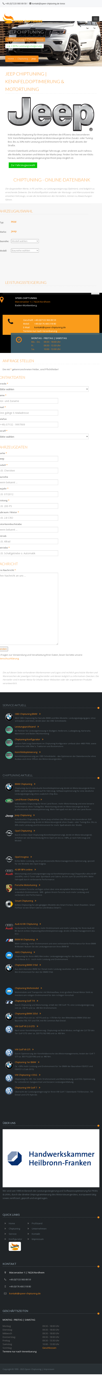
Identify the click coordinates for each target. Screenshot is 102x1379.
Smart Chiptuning (24, 900)
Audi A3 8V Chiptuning (26, 923)
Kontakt (33, 1233)
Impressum (35, 1239)
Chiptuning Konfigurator (27, 739)
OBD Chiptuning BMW (26, 713)
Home (11, 58)
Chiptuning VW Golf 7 (26, 1087)
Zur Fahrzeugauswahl (23, 164)
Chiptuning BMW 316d (26, 964)
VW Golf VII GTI (22, 1049)
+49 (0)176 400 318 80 (45, 336)
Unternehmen (36, 1228)
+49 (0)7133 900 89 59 (16, 3)
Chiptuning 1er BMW (25, 1062)
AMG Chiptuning (23, 952)
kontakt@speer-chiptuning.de (44, 3)
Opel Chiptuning (23, 830)
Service (10, 1233)
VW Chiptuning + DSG (26, 1074)
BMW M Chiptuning (25, 939)
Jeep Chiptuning (23, 815)
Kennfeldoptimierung (26, 752)
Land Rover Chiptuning (27, 799)
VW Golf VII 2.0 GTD (25, 1026)
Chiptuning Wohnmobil (27, 988)
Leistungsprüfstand (25, 726)
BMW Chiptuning (23, 784)
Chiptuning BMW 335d (26, 1013)
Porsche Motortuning (26, 885)
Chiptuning (22, 58)
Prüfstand (34, 1223)
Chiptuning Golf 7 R (25, 1000)
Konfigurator (12, 1239)
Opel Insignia (22, 856)
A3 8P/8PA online (24, 869)
